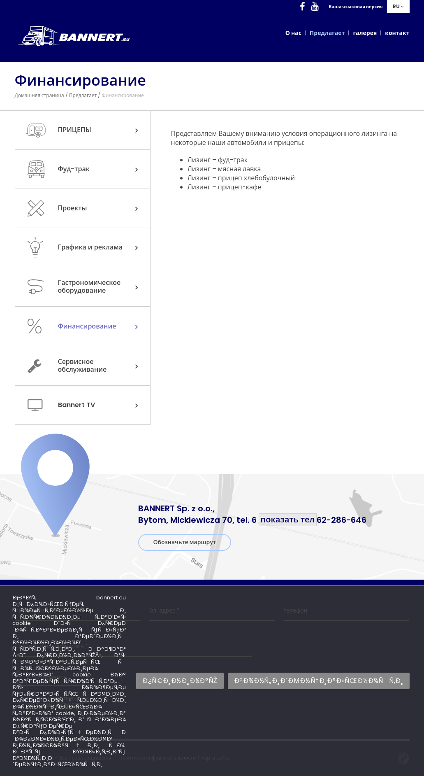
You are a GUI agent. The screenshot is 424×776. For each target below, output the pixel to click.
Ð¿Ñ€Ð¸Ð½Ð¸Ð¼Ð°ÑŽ (180, 680)
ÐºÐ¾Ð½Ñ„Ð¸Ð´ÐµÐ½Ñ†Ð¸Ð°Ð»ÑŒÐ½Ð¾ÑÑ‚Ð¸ (318, 680)
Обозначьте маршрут (184, 542)
